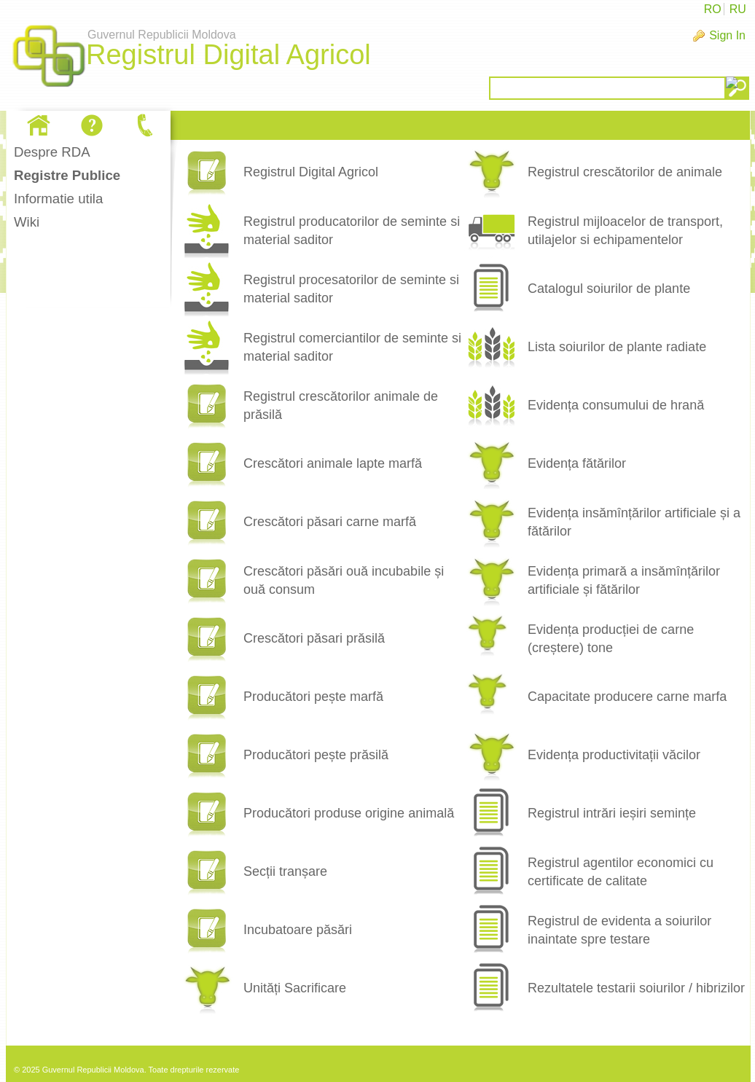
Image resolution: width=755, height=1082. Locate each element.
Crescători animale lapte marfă (332, 463)
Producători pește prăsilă (315, 755)
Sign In (727, 35)
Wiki (26, 222)
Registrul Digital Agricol (310, 172)
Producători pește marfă (313, 696)
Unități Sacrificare (294, 988)
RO (712, 9)
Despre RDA (52, 152)
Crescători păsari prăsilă (314, 638)
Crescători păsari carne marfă (329, 521)
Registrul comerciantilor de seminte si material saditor (352, 347)
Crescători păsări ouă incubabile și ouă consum (343, 580)
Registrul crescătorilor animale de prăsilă (340, 405)
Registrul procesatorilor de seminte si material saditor (351, 289)
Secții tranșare (285, 871)
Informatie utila (58, 198)
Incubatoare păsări (297, 929)
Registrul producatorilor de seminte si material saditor (351, 230)
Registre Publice (67, 175)
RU (737, 9)
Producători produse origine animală (348, 813)
